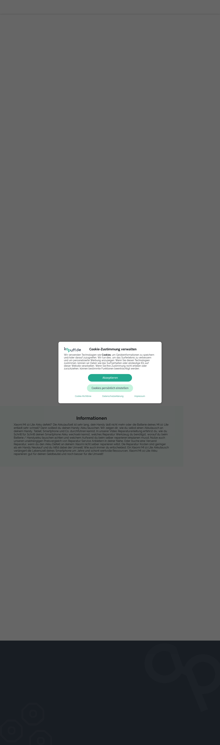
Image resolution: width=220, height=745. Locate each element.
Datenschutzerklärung (112, 391)
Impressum (139, 391)
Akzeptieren (85, 383)
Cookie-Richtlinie (83, 391)
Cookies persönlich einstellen (130, 383)
